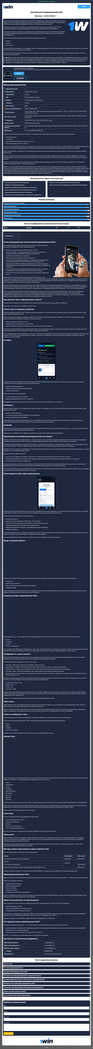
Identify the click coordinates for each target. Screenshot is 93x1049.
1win (26, 89)
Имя (5, 1005)
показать (16, 236)
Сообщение (7, 1022)
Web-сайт (6, 1017)
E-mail (5, 1011)
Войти (84, 6)
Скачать (18, 73)
